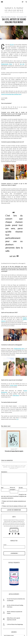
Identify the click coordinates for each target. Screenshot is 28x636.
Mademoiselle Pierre (6, 64)
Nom (2, 487)
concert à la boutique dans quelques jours (11, 94)
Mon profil (14, 530)
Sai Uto (12, 44)
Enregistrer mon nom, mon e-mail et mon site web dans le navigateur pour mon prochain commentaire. (13, 496)
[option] (14, 441)
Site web (20, 487)
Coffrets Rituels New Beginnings (15, 624)
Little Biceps (16, 395)
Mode (9, 17)
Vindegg (24, 317)
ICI (17, 419)
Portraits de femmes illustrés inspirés (14, 451)
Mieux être (4, 17)
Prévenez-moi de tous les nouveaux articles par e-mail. (14, 506)
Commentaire (4, 472)
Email (5, 544)
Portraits (13, 17)
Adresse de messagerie (13, 488)
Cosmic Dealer (13, 385)
